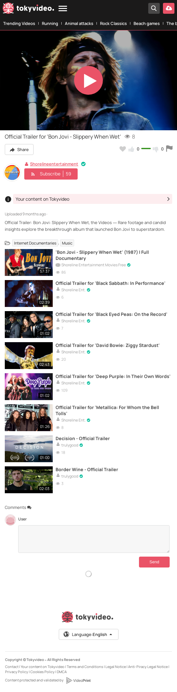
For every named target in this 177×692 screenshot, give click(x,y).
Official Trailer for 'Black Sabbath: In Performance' (110, 283)
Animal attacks (79, 23)
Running (50, 23)
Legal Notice (115, 666)
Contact (12, 666)
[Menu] (63, 9)
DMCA (62, 671)
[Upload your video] (168, 8)
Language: (88, 634)
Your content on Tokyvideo (43, 666)
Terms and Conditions (85, 666)
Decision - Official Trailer (83, 438)
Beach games (147, 23)
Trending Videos (19, 23)
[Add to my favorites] (122, 148)
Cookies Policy (42, 671)
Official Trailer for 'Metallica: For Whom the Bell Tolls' (107, 410)
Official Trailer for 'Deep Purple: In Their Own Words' (113, 376)
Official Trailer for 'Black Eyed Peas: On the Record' (111, 314)
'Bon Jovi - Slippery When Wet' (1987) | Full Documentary (102, 255)
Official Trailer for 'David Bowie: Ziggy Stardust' (108, 345)
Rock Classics (113, 23)
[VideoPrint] (78, 680)
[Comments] (94, 539)
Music (67, 242)
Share (19, 149)
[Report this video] (169, 148)
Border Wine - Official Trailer (87, 469)
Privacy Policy (16, 671)
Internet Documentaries (35, 242)
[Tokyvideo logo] (28, 9)
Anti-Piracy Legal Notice (148, 666)
